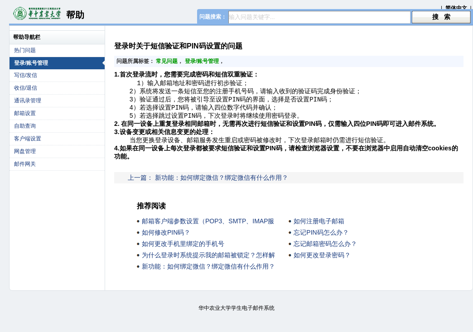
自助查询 (25, 126)
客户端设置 (27, 138)
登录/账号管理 (59, 63)
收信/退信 (25, 88)
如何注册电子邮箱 (319, 227)
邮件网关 (25, 164)
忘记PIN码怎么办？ (321, 238)
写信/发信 (25, 75)
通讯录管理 (27, 100)
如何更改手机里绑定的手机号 (183, 250)
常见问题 (167, 61)
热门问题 (25, 50)
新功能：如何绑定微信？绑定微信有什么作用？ (208, 272)
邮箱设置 (25, 113)
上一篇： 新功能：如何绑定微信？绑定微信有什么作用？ (208, 184)
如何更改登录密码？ (322, 261)
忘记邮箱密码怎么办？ (325, 250)
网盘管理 (25, 151)
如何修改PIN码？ (166, 238)
